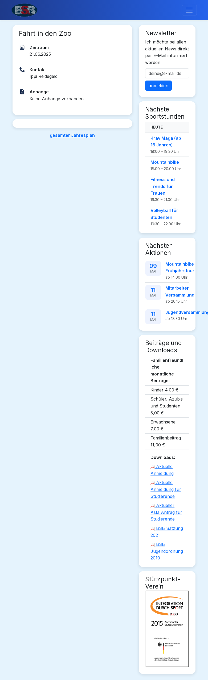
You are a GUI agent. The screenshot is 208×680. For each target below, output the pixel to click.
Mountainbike (164, 162)
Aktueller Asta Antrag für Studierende (166, 512)
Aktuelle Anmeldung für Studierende (165, 489)
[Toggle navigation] (189, 10)
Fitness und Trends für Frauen (162, 186)
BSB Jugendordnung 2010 (166, 551)
